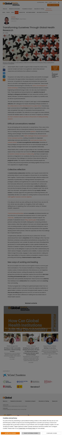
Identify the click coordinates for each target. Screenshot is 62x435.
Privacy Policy (31, 428)
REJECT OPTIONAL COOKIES (31, 433)
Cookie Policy (21, 428)
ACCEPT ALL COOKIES (10, 433)
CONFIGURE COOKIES (51, 433)
